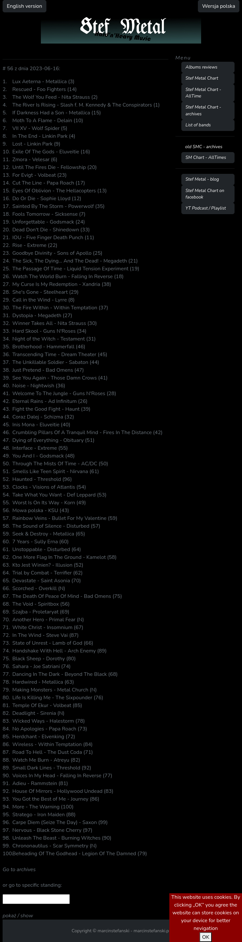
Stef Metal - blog (202, 179)
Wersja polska (218, 6)
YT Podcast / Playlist (206, 208)
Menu (183, 57)
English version (24, 6)
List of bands (198, 125)
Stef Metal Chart (202, 78)
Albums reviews (201, 67)
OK (205, 937)
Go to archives (19, 869)
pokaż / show (18, 915)
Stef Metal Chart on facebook (205, 193)
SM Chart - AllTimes (206, 157)
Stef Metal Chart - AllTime (203, 92)
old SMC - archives (204, 147)
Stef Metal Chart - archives (203, 110)
